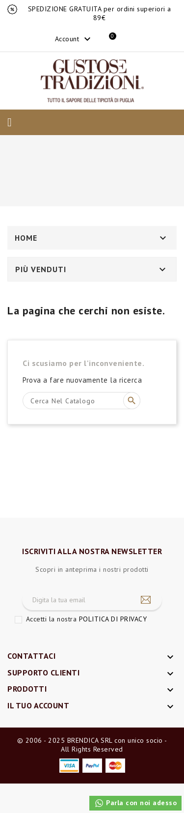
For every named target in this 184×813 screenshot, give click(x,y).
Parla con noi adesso (135, 803)
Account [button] (74, 39)
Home (26, 237)
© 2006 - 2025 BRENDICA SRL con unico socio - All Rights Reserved (92, 745)
